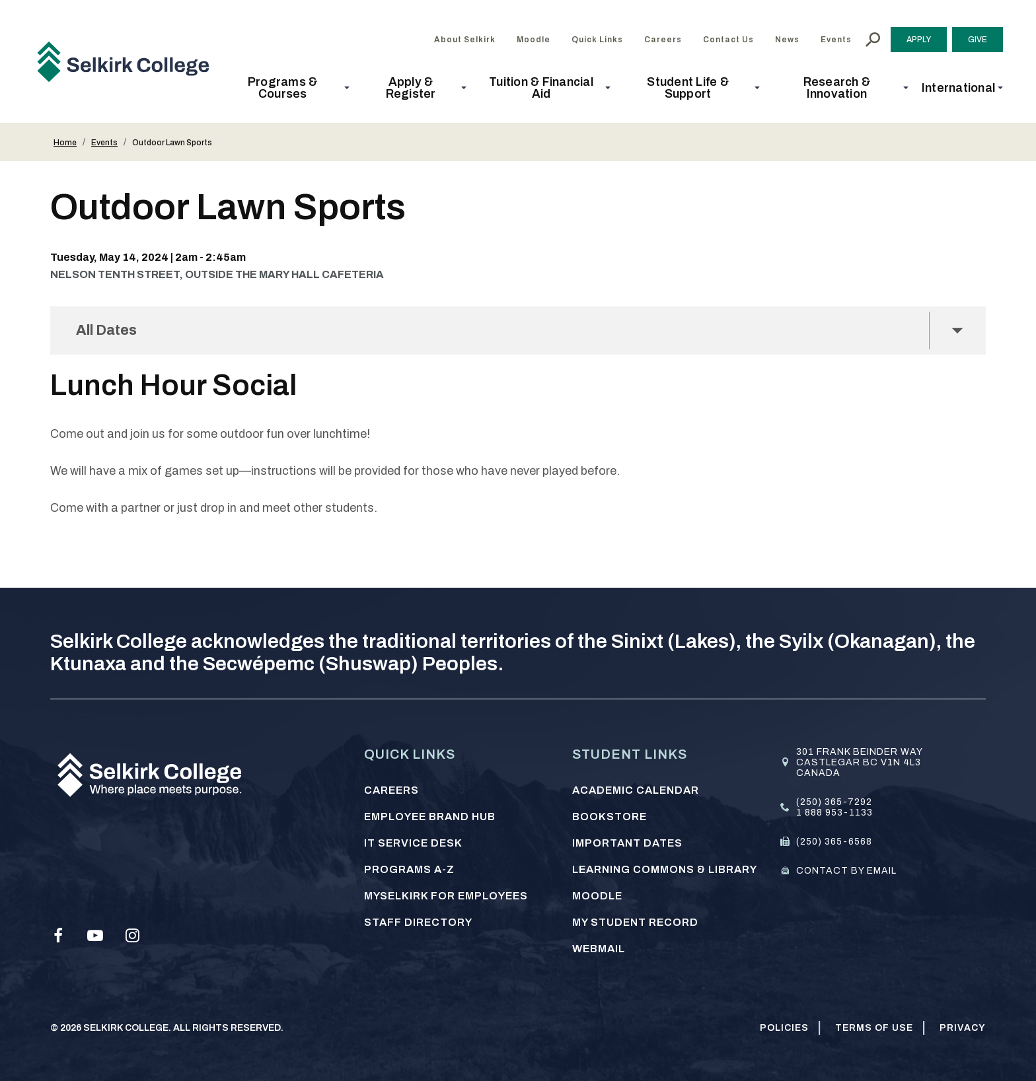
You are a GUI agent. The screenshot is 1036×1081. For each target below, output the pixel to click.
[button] (286, 88)
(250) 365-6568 (834, 842)
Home (65, 142)
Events (104, 142)
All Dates (109, 330)
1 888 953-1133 (834, 813)
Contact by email (846, 871)
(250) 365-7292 (834, 802)
